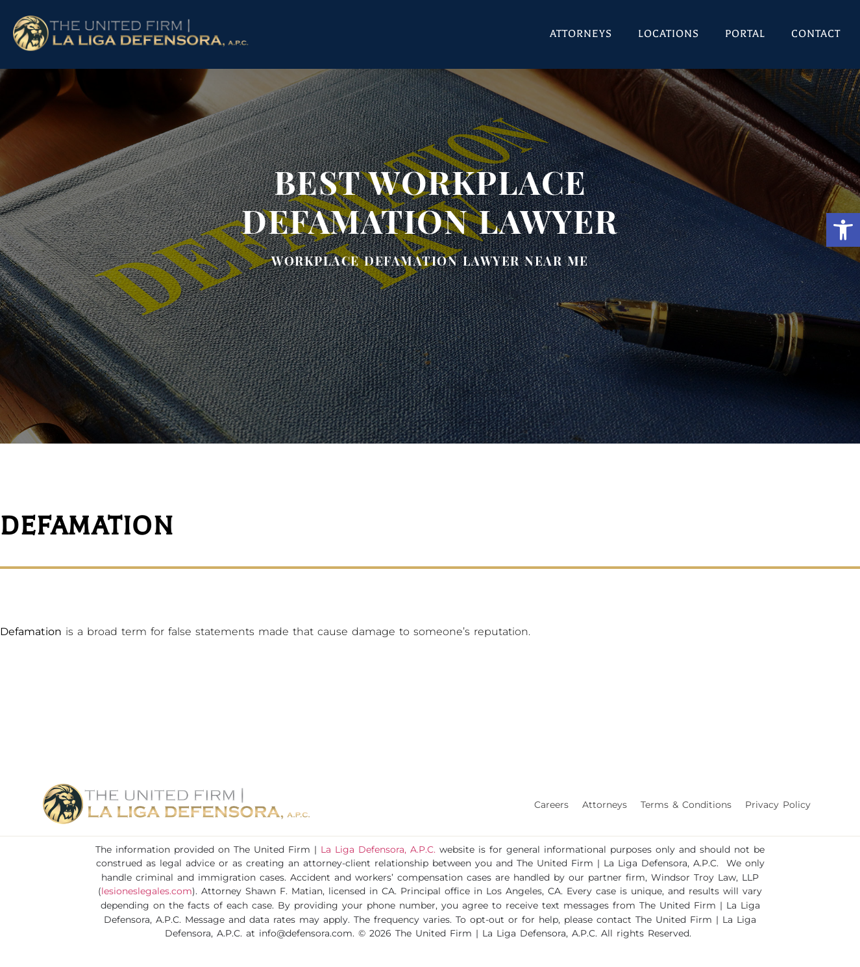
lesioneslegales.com (146, 891)
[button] (843, 230)
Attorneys (581, 34)
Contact (816, 34)
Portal (745, 34)
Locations (668, 34)
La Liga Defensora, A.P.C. (378, 849)
